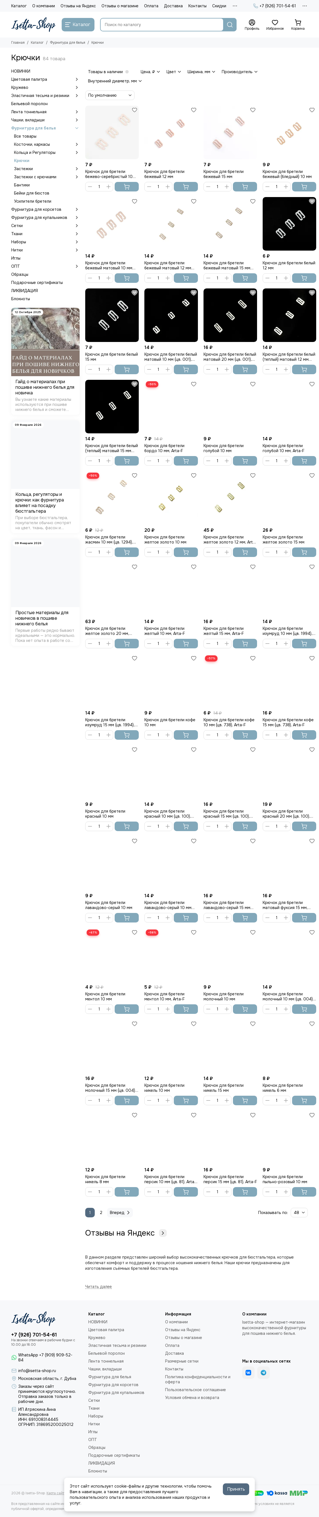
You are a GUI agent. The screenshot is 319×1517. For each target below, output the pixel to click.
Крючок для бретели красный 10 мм (105, 814)
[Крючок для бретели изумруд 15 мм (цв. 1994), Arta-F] (112, 680)
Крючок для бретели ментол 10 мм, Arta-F (164, 996)
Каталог (19, 5)
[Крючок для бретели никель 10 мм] (171, 1046)
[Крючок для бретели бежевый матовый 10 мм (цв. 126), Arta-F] (112, 224)
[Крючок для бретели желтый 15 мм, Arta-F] (230, 589)
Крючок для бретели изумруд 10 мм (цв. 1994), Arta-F (287, 631)
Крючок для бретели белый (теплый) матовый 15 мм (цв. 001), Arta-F (111, 448)
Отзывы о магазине (119, 5)
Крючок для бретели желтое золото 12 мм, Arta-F (230, 540)
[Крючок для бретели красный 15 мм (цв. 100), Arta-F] (230, 772)
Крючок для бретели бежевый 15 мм (224, 174)
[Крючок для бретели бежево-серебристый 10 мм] (112, 132)
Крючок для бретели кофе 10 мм (169, 722)
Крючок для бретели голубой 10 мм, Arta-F (283, 448)
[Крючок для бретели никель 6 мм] (289, 1046)
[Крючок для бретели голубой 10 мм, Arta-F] (289, 406)
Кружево (45, 87)
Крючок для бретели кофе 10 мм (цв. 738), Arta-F (229, 722)
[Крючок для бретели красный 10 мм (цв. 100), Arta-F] (171, 772)
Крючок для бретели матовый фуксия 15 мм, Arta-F (285, 905)
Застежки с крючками (47, 177)
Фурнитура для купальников (45, 217)
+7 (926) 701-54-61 (274, 5)
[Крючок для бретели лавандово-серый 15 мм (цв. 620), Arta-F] (230, 863)
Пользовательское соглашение (195, 1389)
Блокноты (20, 298)
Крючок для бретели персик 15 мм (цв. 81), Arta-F (230, 1179)
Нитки (45, 250)
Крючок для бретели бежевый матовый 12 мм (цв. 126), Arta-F (167, 265)
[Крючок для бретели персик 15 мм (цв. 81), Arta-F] (230, 1137)
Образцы (19, 274)
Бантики (22, 185)
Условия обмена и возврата (192, 1397)
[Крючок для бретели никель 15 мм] (230, 1046)
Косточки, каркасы (47, 144)
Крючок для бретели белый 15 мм (111, 357)
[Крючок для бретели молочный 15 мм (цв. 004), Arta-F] (112, 1046)
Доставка (173, 5)
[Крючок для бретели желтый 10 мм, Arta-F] (171, 589)
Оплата (151, 5)
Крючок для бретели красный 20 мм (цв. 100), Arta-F (286, 814)
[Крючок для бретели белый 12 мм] (289, 224)
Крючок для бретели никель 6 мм (283, 1088)
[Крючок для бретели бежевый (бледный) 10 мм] (289, 132)
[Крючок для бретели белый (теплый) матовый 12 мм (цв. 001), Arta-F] (289, 315)
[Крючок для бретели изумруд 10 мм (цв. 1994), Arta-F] (289, 589)
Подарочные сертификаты (37, 282)
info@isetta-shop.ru (37, 1370)
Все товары (25, 136)
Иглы (15, 258)
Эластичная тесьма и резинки (45, 95)
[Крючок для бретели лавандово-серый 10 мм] (112, 863)
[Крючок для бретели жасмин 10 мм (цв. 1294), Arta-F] (112, 498)
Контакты (197, 5)
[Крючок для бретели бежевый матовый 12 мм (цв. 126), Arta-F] (171, 224)
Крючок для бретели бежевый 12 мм (164, 174)
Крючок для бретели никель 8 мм (105, 1179)
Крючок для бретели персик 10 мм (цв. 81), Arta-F (170, 1179)
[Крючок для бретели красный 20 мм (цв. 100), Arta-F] (289, 772)
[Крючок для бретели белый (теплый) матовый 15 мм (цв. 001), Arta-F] (112, 406)
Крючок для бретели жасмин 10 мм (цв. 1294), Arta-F (109, 540)
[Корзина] (298, 25)
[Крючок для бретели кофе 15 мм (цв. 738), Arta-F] (289, 680)
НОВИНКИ (20, 71)
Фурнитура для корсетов (45, 209)
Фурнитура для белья (67, 42)
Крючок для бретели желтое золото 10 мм (165, 540)
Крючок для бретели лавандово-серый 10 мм (108, 905)
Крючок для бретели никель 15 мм (224, 1088)
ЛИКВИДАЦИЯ (24, 290)
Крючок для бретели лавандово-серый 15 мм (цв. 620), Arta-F (227, 905)
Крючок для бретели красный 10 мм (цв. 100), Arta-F (167, 814)
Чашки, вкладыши (45, 120)
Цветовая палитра (45, 79)
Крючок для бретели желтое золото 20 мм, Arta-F (107, 631)
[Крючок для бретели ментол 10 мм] (112, 955)
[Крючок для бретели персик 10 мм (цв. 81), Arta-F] (171, 1137)
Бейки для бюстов (31, 193)
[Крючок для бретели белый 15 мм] (112, 315)
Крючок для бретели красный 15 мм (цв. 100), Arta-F (227, 814)
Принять (236, 1489)
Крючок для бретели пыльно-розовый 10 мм (285, 1179)
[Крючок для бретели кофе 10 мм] (171, 680)
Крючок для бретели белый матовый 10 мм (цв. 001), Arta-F (170, 357)
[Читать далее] (98, 1287)
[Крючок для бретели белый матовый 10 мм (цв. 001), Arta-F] (171, 315)
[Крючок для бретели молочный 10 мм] (230, 955)
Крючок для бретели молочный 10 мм (224, 996)
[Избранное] (275, 25)
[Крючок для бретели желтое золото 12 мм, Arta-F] (230, 498)
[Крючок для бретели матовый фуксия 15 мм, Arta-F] (289, 863)
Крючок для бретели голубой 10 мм (224, 448)
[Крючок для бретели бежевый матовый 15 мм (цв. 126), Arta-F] (230, 224)
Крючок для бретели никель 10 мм (164, 1088)
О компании (43, 5)
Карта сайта (56, 1493)
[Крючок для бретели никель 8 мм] (112, 1137)
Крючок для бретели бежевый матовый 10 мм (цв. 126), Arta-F (108, 265)
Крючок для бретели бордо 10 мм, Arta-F (164, 448)
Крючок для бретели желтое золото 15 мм (283, 540)
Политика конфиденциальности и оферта (197, 1379)
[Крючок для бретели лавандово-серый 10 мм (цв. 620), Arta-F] (171, 863)
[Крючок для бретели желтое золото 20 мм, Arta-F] (112, 589)
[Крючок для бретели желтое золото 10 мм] (171, 498)
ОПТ (45, 266)
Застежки (47, 169)
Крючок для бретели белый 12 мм (289, 265)
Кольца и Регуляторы (47, 152)
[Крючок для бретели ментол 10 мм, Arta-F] (171, 955)
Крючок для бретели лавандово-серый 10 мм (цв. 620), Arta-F (167, 905)
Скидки (219, 5)
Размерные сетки (181, 1361)
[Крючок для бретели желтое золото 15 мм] (289, 498)
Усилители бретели (32, 201)
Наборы (45, 242)
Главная (18, 42)
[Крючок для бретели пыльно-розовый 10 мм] (289, 1137)
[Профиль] (252, 25)
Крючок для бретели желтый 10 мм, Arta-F (164, 631)
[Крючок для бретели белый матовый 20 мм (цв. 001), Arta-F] (230, 315)
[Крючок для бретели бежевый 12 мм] (171, 132)
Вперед (120, 1213)
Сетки (45, 225)
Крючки (21, 160)
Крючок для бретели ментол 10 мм (105, 996)
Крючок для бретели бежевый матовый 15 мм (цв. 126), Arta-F (227, 265)
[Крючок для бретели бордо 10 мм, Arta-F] (171, 406)
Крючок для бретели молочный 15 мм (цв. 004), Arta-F (110, 1088)
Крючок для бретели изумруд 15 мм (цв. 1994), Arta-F (110, 722)
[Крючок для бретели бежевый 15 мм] (230, 132)
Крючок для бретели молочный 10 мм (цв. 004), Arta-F (288, 996)
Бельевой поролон (29, 103)
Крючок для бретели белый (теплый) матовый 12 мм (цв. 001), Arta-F (289, 357)
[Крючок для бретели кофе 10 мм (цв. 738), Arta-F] (230, 680)
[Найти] (230, 24)
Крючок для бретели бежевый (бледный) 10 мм (287, 174)
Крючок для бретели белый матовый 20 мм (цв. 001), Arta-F (230, 357)
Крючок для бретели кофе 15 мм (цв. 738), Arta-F (288, 722)
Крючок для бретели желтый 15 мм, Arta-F (224, 631)
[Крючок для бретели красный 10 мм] (112, 772)
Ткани (45, 234)
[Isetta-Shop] (33, 24)
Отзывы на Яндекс (78, 5)
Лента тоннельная (45, 112)
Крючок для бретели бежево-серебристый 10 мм (109, 174)
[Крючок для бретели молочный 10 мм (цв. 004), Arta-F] (289, 955)
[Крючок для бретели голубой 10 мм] (230, 406)
